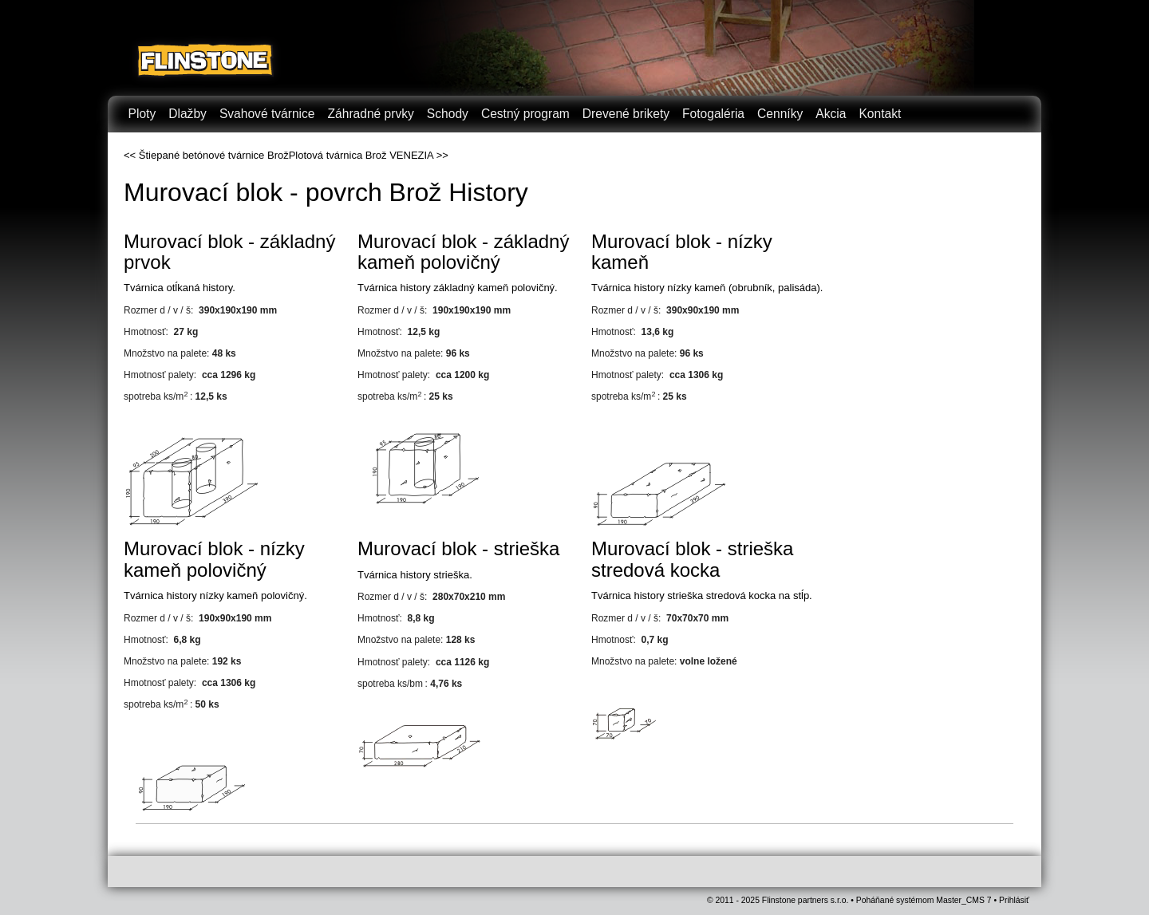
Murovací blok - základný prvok (229, 252)
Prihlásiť (1014, 900)
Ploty (142, 113)
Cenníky (780, 113)
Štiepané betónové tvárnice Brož (214, 155)
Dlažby (187, 113)
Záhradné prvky (371, 113)
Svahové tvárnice (267, 113)
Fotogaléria (713, 113)
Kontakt (880, 113)
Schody (447, 113)
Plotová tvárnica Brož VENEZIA (361, 155)
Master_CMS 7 (963, 900)
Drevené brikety (625, 113)
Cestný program (525, 113)
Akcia (830, 113)
